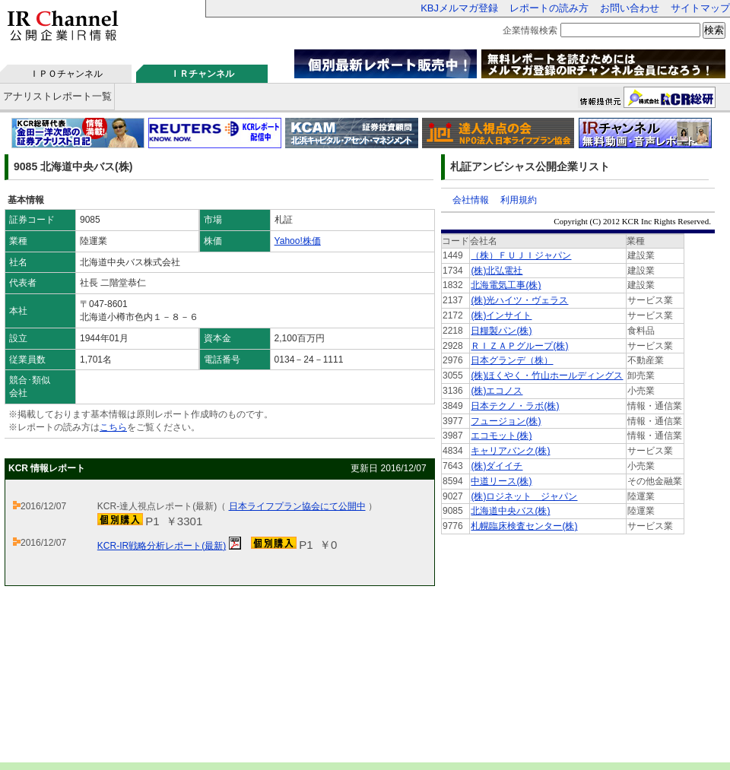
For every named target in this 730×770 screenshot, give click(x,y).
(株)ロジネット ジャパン (524, 496)
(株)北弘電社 (496, 270)
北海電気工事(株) (506, 285)
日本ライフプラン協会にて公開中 (297, 506)
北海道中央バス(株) (510, 510)
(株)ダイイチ (496, 466)
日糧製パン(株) (501, 330)
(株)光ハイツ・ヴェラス (519, 300)
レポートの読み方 (549, 8)
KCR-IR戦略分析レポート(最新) (161, 545)
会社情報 (470, 200)
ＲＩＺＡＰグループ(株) (519, 346)
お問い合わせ (629, 8)
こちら (113, 427)
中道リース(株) (501, 481)
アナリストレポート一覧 (57, 96)
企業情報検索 (530, 30)
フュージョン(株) (506, 421)
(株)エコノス (496, 390)
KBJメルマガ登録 (459, 8)
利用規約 (518, 200)
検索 (714, 30)
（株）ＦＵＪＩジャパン (521, 255)
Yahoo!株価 (298, 241)
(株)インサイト (501, 315)
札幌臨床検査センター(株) (524, 526)
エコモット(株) (501, 435)
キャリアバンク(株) (510, 450)
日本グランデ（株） (512, 360)
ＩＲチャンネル (202, 73)
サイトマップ (700, 8)
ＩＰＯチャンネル (66, 73)
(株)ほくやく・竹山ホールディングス (547, 375)
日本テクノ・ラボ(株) (515, 406)
